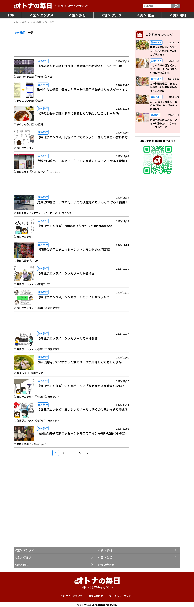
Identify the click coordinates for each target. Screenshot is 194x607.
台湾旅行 (155, 114)
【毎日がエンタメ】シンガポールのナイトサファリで (73, 297)
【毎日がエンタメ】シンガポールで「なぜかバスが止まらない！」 (82, 386)
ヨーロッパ (39, 172)
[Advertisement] (71, 48)
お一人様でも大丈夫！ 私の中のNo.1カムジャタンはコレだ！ (163, 105)
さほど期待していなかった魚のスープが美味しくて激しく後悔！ (81, 362)
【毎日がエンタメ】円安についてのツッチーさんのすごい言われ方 (82, 137)
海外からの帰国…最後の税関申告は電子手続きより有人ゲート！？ (82, 89)
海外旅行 (43, 61)
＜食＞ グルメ (22, 557)
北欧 (35, 260)
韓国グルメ (156, 42)
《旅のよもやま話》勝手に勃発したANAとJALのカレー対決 (78, 113)
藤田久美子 (23, 172)
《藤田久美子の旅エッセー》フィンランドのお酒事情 (73, 249)
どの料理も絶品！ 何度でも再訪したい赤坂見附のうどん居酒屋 (163, 87)
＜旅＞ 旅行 (105, 550)
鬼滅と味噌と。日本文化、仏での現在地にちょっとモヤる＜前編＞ (82, 202)
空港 (50, 77)
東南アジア (44, 284)
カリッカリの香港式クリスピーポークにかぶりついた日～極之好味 (163, 68)
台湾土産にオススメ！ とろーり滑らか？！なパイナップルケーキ (163, 123)
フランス (55, 172)
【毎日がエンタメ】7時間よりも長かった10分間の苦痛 (74, 226)
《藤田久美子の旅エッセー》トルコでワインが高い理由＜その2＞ (82, 433)
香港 (40, 77)
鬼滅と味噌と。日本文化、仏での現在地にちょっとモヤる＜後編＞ (82, 161)
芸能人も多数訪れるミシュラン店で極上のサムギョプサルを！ (163, 50)
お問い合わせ (106, 565)
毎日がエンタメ (25, 148)
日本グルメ (156, 78)
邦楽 (40, 308)
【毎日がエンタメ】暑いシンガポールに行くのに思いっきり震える (82, 409)
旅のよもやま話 (25, 77)
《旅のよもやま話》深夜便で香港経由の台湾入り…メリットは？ (81, 66)
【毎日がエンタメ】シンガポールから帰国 (66, 273)
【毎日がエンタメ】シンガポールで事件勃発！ (69, 338)
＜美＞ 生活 (105, 557)
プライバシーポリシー (121, 596)
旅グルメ (21, 373)
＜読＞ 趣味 (21, 565)
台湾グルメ (156, 60)
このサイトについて (71, 596)
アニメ (37, 213)
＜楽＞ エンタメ (24, 550)
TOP (10, 15)
